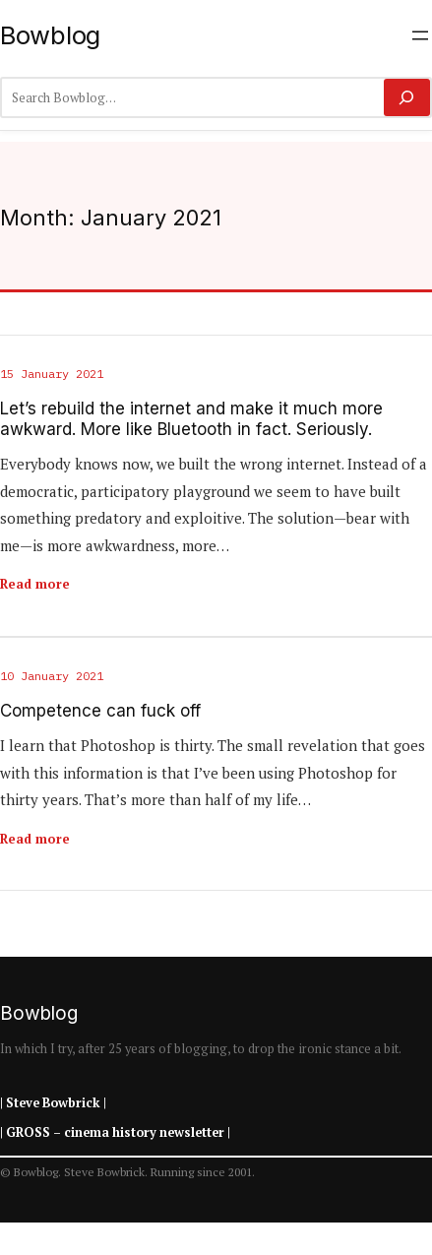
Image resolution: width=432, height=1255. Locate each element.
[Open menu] (420, 35)
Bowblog (50, 35)
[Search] (407, 97)
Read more (35, 584)
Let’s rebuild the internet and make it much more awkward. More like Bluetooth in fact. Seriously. (191, 418)
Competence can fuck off (100, 711)
